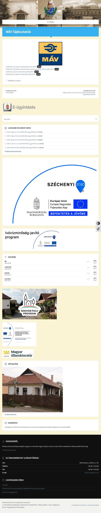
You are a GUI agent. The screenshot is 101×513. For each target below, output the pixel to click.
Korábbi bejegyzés (89, 91)
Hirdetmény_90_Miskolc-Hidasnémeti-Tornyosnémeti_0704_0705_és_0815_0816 (29, 69)
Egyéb (18, 81)
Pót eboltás (10, 93)
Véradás (5, 485)
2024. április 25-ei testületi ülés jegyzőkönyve (22, 140)
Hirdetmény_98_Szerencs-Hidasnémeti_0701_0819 (21, 67)
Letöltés (39, 67)
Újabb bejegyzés (11, 91)
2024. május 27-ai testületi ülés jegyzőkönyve (22, 132)
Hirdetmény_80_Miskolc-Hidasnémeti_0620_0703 (20, 74)
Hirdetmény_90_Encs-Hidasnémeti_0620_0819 (19, 72)
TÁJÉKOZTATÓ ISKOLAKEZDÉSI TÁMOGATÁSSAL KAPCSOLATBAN (23, 488)
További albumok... (11, 414)
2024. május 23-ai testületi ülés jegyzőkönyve (22, 136)
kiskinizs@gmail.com (92, 473)
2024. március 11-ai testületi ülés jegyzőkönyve (23, 144)
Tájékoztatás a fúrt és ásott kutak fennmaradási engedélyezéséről (79, 94)
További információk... (9, 450)
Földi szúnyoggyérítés (9, 492)
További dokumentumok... (13, 151)
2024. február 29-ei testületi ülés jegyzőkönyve (23, 147)
